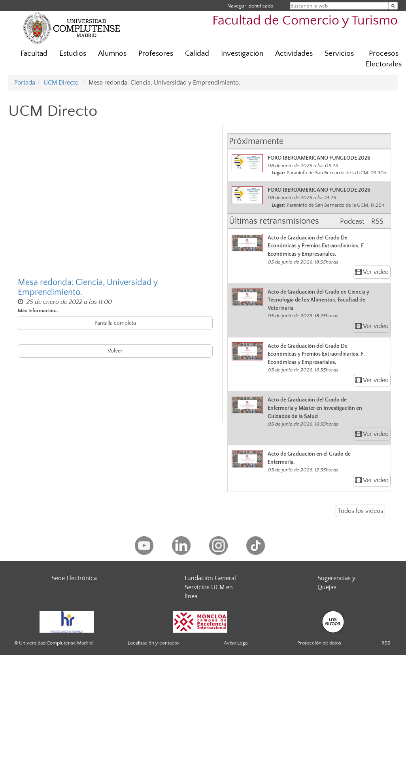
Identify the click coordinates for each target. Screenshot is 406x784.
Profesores (155, 53)
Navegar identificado (250, 5)
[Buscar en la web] (393, 5)
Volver (115, 351)
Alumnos (112, 53)
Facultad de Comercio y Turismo (305, 20)
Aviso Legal (236, 643)
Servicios (339, 53)
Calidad (197, 53)
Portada (24, 82)
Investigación (242, 53)
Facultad (34, 53)
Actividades (294, 53)
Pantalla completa (115, 323)
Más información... (38, 310)
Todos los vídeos (360, 510)
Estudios (72, 53)
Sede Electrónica (74, 578)
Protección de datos (319, 643)
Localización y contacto (153, 643)
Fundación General (210, 578)
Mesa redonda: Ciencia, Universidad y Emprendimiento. (87, 287)
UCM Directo (61, 82)
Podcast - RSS (361, 222)
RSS (385, 643)
